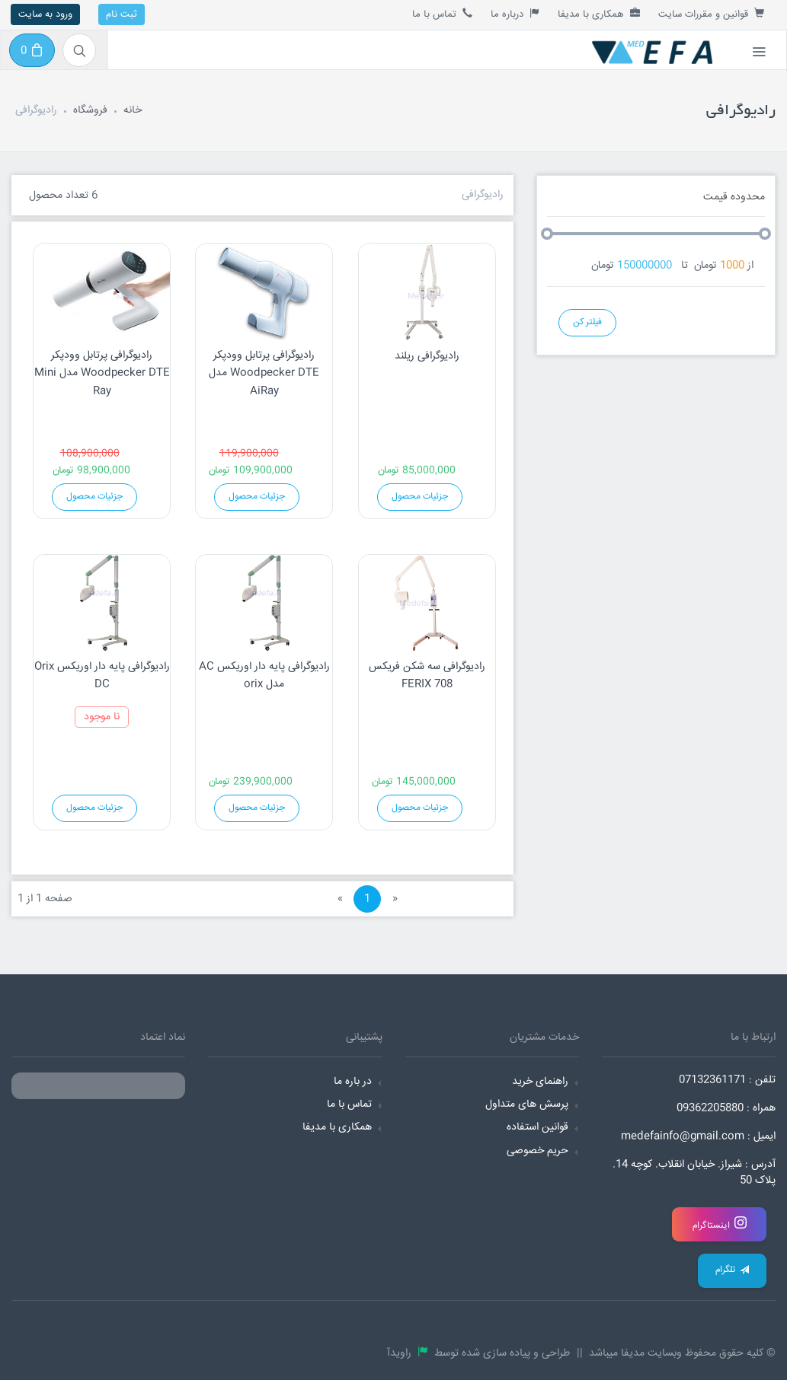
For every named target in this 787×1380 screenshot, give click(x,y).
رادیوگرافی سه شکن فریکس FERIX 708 (427, 675)
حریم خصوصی (537, 1151)
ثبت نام (121, 14)
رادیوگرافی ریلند (427, 356)
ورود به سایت (45, 14)
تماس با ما (442, 15)
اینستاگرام (720, 1224)
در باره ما (353, 1081)
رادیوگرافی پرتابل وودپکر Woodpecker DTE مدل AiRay (264, 373)
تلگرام (732, 1270)
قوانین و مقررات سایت (711, 15)
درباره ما (515, 15)
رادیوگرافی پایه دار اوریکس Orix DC (102, 675)
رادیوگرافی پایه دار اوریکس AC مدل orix (264, 675)
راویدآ (402, 1353)
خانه (132, 110)
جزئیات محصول (94, 496)
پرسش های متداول (526, 1104)
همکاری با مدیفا (599, 15)
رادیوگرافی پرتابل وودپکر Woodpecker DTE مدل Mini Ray (102, 373)
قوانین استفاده (537, 1127)
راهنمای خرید (540, 1081)
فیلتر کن (587, 322)
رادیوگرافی (483, 194)
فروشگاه (90, 110)
